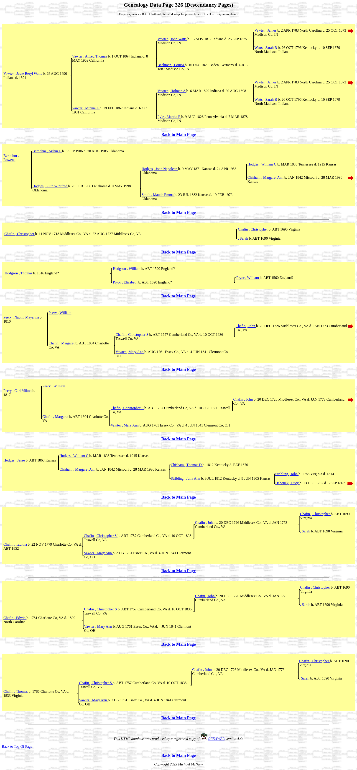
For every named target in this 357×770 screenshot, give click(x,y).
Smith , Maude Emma (158, 195)
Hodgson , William (127, 269)
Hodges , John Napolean (160, 169)
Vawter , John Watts (172, 39)
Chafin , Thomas (16, 691)
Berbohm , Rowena (11, 158)
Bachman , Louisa (171, 65)
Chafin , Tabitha (15, 544)
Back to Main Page (178, 134)
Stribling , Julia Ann (186, 478)
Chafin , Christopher (253, 229)
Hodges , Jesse (14, 460)
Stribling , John (286, 474)
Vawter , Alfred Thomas (90, 56)
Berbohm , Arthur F (47, 151)
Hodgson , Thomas (19, 273)
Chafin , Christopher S (132, 334)
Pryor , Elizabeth (125, 282)
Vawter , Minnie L (86, 108)
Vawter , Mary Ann (130, 352)
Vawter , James (266, 30)
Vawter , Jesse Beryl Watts (23, 73)
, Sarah (243, 238)
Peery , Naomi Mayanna (21, 317)
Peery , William (59, 313)
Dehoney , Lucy (287, 483)
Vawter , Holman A (172, 91)
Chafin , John (246, 326)
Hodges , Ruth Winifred (50, 186)
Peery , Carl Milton (18, 391)
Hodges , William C (262, 164)
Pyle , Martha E (169, 117)
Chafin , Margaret (61, 343)
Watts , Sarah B (266, 48)
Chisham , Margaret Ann (265, 177)
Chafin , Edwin (14, 618)
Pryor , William (248, 278)
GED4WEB (216, 739)
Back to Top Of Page (17, 746)
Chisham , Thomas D (187, 465)
